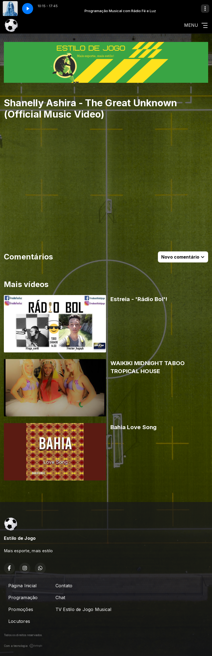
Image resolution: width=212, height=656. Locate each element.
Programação (23, 597)
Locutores (19, 621)
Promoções (20, 609)
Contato (64, 585)
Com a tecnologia (23, 646)
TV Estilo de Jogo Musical (83, 609)
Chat (60, 597)
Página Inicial (22, 585)
